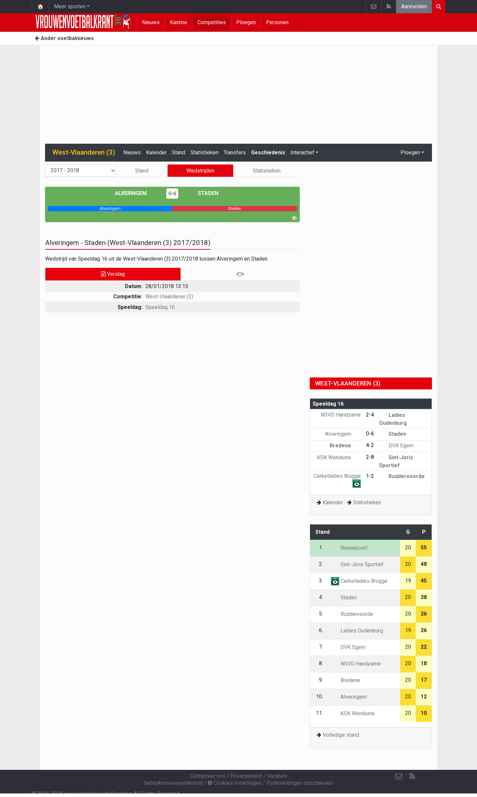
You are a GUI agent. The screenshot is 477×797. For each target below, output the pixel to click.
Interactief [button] (302, 152)
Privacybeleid (246, 776)
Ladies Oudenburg (357, 630)
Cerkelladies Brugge (359, 581)
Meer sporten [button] (69, 6)
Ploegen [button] (410, 152)
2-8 (370, 457)
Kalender (156, 152)
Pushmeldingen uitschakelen (299, 783)
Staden (203, 193)
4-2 (370, 445)
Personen (277, 22)
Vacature (277, 776)
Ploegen (246, 22)
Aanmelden (414, 6)
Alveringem (135, 193)
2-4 (370, 415)
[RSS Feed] (412, 776)
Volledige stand (341, 735)
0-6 (172, 193)
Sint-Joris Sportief (357, 564)
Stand (178, 152)
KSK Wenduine (339, 457)
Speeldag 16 (160, 307)
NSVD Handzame (356, 664)
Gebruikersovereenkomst (173, 783)
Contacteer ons (207, 776)
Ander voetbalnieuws (64, 38)
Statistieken (204, 152)
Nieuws (151, 22)
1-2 (370, 476)
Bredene (345, 445)
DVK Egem (396, 445)
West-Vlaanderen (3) (169, 296)
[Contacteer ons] (398, 776)
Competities (211, 22)
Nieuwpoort (349, 548)
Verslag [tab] (113, 274)
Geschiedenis (268, 152)
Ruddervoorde (402, 476)
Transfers (235, 152)
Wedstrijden (200, 171)
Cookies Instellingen (234, 783)
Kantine (178, 22)
